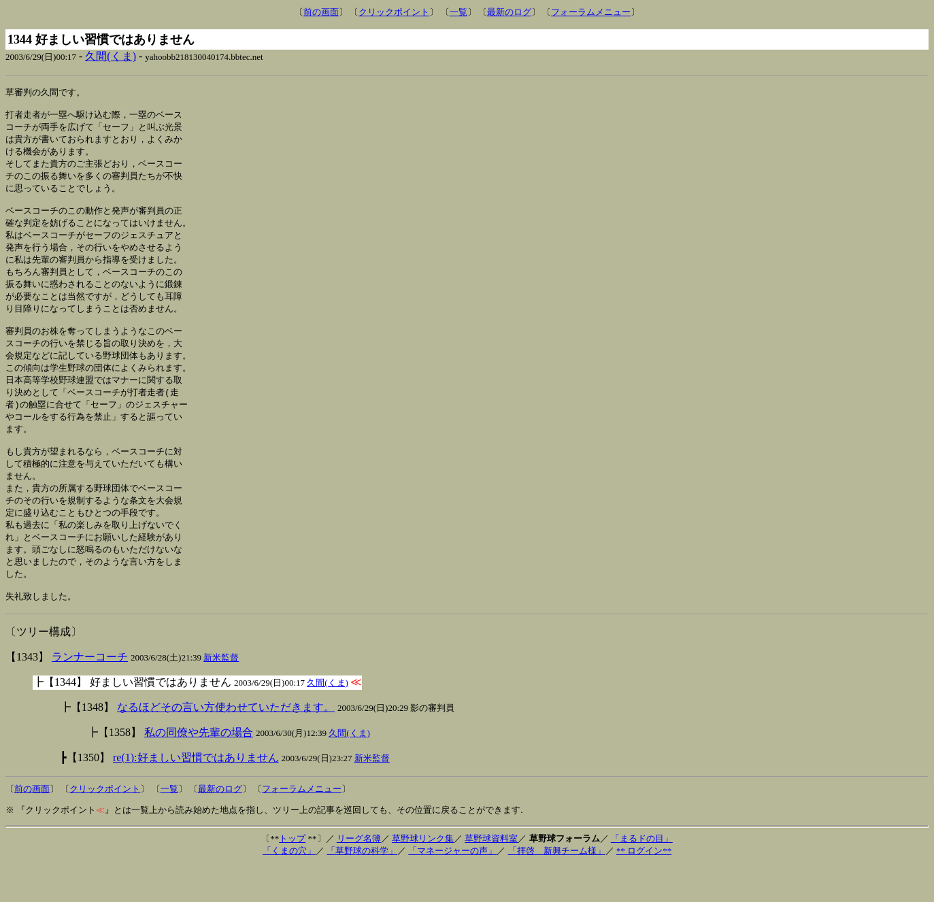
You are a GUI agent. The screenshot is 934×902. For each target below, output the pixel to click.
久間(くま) (110, 56)
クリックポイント (393, 12)
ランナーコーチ (90, 693)
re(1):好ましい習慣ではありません (196, 793)
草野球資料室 (491, 874)
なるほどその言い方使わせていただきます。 (226, 743)
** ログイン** (643, 887)
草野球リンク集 (423, 874)
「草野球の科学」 (362, 887)
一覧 (458, 12)
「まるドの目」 (642, 874)
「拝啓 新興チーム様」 (556, 887)
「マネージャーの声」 (452, 887)
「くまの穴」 (289, 887)
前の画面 (321, 12)
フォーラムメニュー (591, 12)
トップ (292, 874)
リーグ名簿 (359, 874)
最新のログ (509, 12)
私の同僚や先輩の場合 (198, 768)
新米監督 (221, 693)
